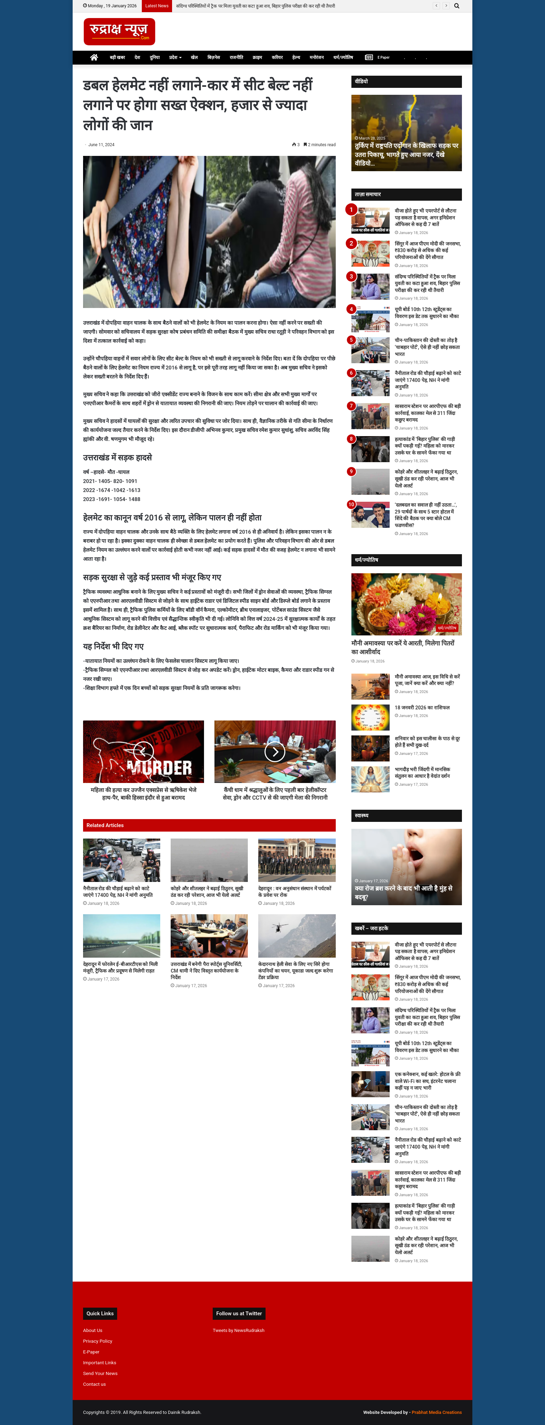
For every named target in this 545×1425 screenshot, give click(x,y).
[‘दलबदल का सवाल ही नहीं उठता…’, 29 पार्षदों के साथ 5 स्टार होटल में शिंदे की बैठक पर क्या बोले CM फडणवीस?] (370, 515)
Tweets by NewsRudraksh (239, 1330)
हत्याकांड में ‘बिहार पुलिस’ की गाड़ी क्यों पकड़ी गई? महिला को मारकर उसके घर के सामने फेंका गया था (425, 446)
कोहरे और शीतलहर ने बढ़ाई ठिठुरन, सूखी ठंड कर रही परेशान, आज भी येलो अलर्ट (426, 478)
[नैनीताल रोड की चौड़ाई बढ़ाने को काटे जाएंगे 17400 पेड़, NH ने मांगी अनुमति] (121, 860)
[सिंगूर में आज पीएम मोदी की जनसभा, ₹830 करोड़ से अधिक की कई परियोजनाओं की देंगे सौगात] (370, 254)
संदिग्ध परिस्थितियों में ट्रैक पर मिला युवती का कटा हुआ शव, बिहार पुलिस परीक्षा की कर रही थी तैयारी (427, 283)
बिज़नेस (214, 57)
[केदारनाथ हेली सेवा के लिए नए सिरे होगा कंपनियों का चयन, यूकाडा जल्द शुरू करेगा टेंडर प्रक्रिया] (296, 936)
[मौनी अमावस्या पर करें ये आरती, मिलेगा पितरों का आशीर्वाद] (406, 604)
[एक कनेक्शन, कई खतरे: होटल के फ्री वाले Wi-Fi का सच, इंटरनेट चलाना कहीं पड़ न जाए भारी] (370, 1084)
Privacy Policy (97, 1341)
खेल (194, 57)
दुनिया (155, 57)
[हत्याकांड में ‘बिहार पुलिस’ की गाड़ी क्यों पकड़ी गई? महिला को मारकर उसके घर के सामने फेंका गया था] (370, 449)
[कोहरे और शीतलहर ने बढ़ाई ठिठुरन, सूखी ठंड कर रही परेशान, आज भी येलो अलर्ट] (209, 860)
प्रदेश (173, 57)
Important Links (99, 1362)
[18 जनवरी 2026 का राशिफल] (370, 718)
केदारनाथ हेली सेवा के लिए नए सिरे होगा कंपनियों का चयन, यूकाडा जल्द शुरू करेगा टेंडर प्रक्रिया (295, 970)
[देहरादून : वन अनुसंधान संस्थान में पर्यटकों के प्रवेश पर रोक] (296, 860)
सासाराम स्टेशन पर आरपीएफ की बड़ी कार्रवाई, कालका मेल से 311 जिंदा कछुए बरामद (428, 413)
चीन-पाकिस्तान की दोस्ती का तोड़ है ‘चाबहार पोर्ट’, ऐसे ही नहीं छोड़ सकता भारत (427, 347)
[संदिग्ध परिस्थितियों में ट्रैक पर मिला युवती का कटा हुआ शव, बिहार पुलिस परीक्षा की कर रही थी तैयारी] (370, 287)
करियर (277, 57)
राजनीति (236, 57)
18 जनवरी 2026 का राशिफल (422, 707)
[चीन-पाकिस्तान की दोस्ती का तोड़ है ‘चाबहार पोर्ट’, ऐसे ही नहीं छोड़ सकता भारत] (370, 350)
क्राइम (257, 57)
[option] (406, 133)
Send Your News (100, 1373)
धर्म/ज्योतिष (343, 57)
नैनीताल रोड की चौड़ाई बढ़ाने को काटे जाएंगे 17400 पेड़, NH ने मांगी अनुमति (428, 380)
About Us (93, 1330)
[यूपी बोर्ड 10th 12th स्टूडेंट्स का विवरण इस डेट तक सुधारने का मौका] (370, 319)
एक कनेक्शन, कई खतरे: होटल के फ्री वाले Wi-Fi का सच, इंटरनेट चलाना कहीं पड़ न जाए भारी (428, 1081)
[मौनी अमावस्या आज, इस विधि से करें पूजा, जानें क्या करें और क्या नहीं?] (370, 687)
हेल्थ (296, 57)
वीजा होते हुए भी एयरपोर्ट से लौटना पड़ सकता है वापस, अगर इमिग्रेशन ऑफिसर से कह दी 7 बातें (425, 217)
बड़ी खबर (117, 57)
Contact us (94, 1384)
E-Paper (91, 1352)
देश (137, 57)
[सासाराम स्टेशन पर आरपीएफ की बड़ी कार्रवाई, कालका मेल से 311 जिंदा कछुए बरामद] (370, 416)
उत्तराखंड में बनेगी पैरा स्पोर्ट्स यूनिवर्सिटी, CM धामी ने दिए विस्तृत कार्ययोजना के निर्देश (206, 970)
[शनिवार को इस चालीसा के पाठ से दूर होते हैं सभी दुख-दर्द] (370, 748)
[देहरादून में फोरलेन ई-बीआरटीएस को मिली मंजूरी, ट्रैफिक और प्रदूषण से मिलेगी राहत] (121, 936)
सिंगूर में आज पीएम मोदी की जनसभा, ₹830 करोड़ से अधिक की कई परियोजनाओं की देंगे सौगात (255, 6)
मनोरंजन (317, 57)
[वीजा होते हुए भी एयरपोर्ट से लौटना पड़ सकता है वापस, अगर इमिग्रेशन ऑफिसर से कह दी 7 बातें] (370, 221)
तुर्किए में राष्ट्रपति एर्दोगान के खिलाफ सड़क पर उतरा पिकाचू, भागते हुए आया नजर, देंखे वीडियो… (406, 154)
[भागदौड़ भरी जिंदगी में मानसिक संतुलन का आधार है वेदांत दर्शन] (370, 779)
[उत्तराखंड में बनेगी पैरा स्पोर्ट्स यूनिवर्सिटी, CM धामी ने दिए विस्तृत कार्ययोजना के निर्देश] (209, 936)
